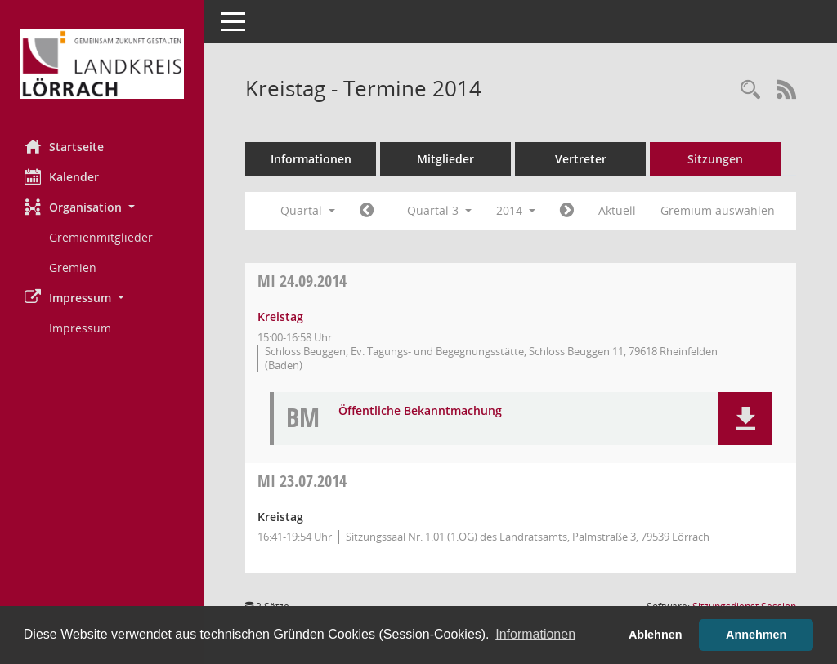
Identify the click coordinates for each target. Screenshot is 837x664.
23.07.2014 (302, 481)
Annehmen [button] (756, 634)
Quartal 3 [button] (439, 210)
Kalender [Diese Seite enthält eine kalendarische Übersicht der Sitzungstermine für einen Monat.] (62, 176)
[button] (102, 207)
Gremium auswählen (717, 210)
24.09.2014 (302, 281)
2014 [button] (515, 210)
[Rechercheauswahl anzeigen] (750, 90)
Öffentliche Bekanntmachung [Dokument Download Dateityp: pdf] (420, 411)
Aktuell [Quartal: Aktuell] (617, 210)
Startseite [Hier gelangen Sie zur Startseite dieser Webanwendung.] (64, 146)
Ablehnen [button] (656, 634)
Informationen (311, 159)
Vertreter (580, 159)
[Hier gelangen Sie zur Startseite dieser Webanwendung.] (102, 64)
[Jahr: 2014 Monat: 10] (567, 210)
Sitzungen (715, 159)
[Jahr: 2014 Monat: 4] (366, 210)
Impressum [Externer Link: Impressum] (80, 328)
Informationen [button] (535, 634)
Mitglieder (445, 159)
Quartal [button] (307, 210)
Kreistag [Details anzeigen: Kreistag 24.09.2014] (280, 316)
